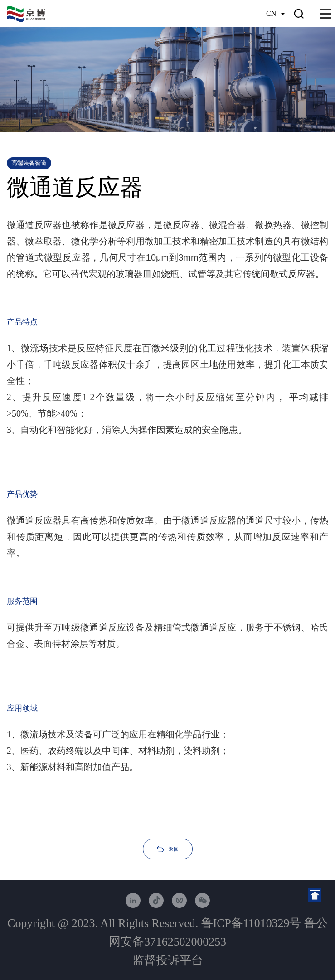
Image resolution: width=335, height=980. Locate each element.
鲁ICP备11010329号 (251, 923)
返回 (174, 849)
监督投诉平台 (167, 960)
